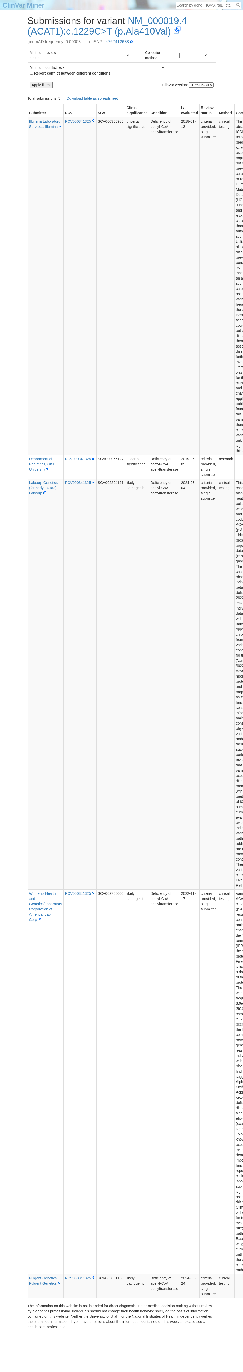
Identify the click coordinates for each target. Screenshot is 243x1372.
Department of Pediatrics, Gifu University (41, 464)
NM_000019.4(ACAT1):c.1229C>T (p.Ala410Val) (107, 26)
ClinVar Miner (23, 5)
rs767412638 (117, 41)
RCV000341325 (78, 121)
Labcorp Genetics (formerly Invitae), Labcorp (43, 488)
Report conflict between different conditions (70, 73)
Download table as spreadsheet (92, 98)
